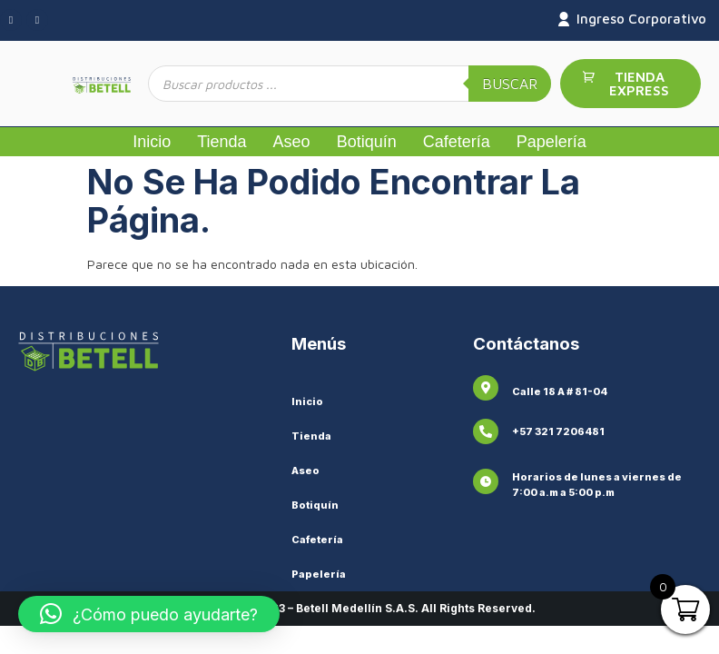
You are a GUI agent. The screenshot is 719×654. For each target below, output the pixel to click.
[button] (149, 614)
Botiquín (367, 142)
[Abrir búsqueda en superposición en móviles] (349, 83)
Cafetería (456, 142)
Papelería (551, 142)
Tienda (221, 142)
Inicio (152, 142)
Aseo (291, 142)
